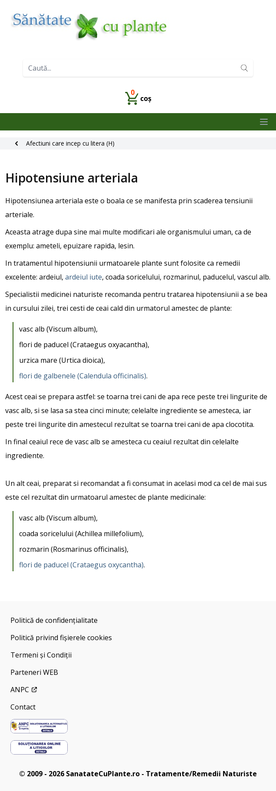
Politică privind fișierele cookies (61, 637)
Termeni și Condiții (41, 655)
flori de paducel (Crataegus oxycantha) (81, 565)
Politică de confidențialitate (54, 620)
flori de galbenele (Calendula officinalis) (82, 376)
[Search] (244, 68)
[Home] (138, 26)
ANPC (24, 689)
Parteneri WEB (34, 672)
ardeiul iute (83, 277)
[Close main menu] (264, 121)
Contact (23, 707)
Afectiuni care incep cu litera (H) (70, 143)
